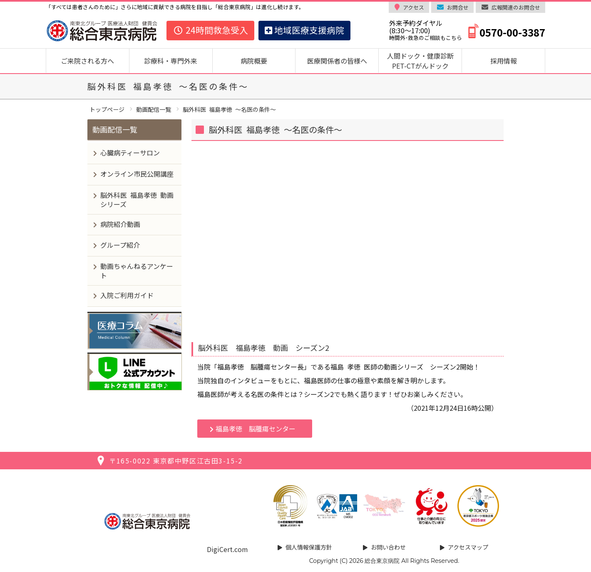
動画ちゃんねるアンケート (136, 270)
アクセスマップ (468, 547)
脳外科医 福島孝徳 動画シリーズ (137, 199)
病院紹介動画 (120, 224)
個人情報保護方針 (309, 547)
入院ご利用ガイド (127, 295)
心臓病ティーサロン (130, 153)
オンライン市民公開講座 (137, 174)
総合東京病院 (382, 561)
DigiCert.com (227, 549)
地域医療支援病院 (304, 30)
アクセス (413, 7)
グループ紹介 (120, 245)
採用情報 (503, 61)
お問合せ (458, 7)
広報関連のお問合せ (516, 7)
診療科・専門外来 (170, 61)
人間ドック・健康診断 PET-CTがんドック (423, 61)
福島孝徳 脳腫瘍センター (256, 429)
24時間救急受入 (210, 30)
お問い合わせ (388, 547)
